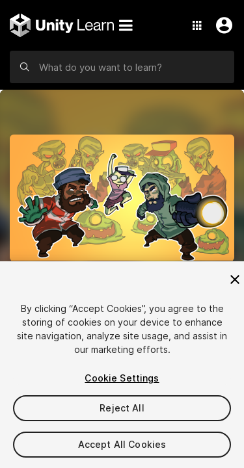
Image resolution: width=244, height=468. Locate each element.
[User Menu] (221, 25)
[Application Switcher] (197, 25)
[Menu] (125, 25)
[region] (122, 364)
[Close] (235, 279)
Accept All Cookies (122, 444)
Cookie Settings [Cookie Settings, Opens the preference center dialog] (122, 378)
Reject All (122, 407)
